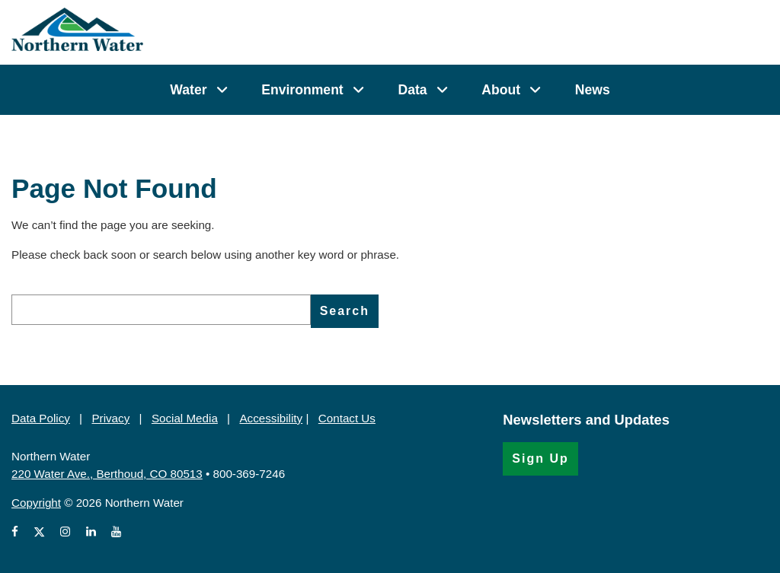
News (592, 89)
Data (412, 89)
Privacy (110, 418)
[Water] (222, 89)
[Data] (442, 89)
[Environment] (358, 89)
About (500, 89)
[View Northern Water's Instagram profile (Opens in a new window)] (65, 532)
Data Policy (40, 418)
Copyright (36, 502)
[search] (161, 309)
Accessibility (270, 418)
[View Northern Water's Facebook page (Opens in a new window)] (17, 532)
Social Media (185, 418)
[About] (535, 89)
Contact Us (347, 418)
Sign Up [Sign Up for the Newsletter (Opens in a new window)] (540, 458)
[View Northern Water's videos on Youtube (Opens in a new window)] (116, 532)
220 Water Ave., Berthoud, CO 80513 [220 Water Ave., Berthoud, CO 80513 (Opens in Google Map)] (107, 473)
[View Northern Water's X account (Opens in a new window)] (39, 532)
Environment (302, 89)
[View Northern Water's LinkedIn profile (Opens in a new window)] (91, 532)
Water (188, 89)
